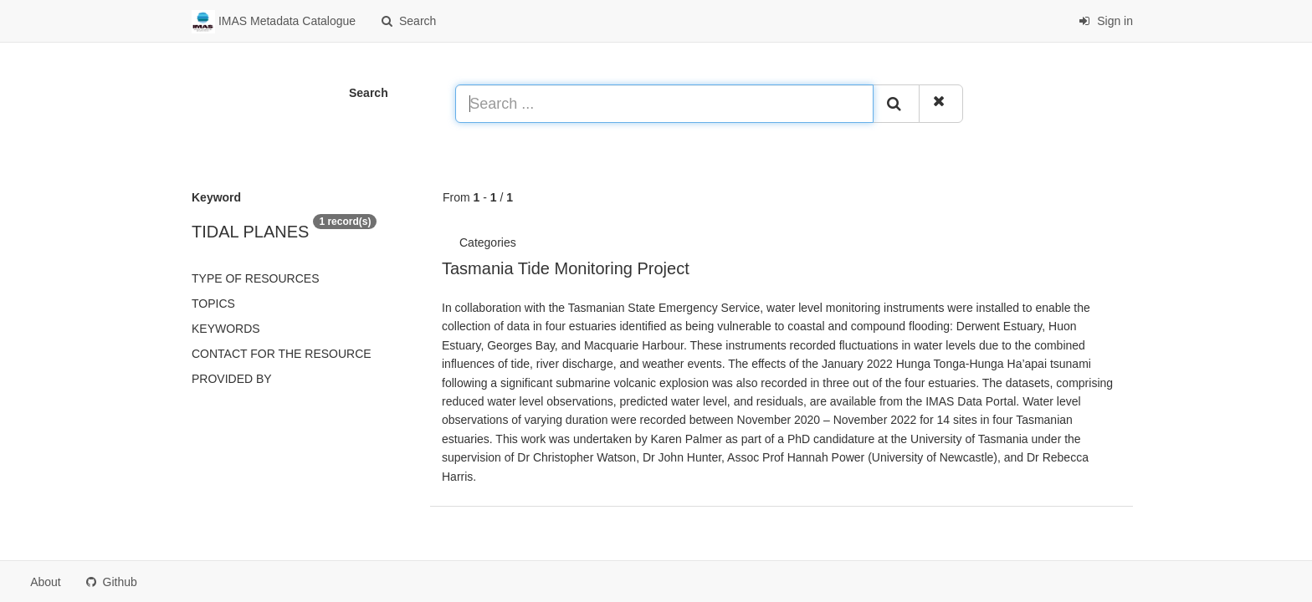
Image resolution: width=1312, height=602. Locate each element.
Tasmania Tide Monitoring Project (565, 268)
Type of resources (255, 278)
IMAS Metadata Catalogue (274, 21)
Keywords (226, 328)
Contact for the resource (282, 353)
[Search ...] (664, 103)
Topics (213, 303)
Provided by (232, 378)
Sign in (1106, 21)
